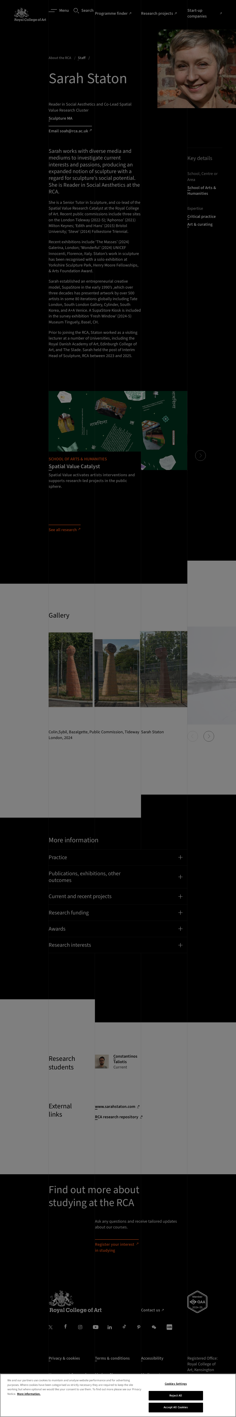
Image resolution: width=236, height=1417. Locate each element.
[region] (118, 1395)
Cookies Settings (176, 1384)
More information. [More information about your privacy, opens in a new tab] (29, 1394)
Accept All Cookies (176, 1407)
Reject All (175, 1395)
